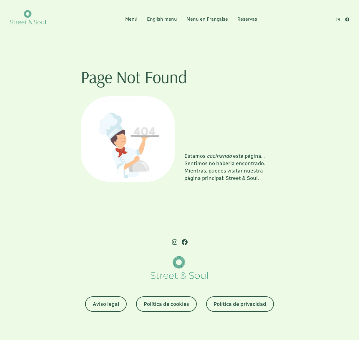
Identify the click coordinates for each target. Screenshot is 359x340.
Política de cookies (166, 304)
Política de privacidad (240, 304)
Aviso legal (106, 304)
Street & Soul (242, 178)
